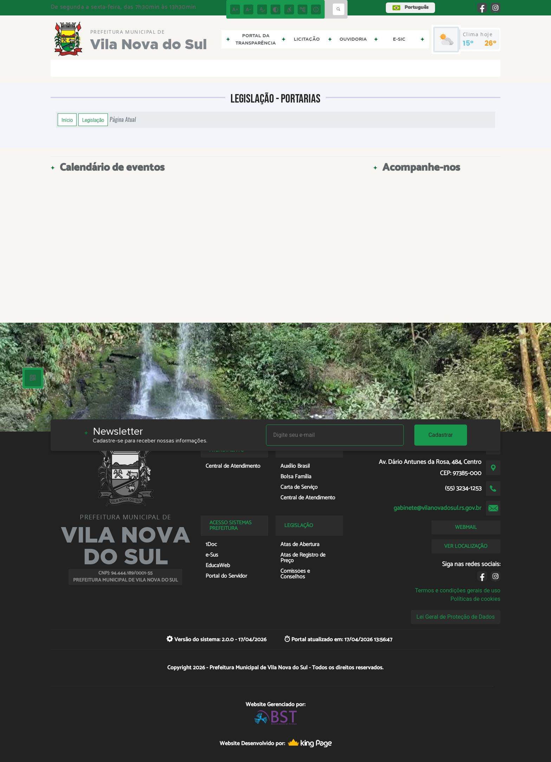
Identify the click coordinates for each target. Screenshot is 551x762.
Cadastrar (440, 435)
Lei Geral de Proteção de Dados (455, 616)
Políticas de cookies (475, 599)
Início (67, 119)
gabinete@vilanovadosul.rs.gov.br (437, 508)
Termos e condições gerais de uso (457, 590)
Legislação (93, 119)
